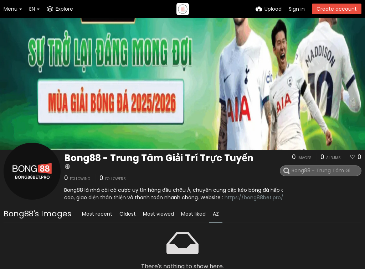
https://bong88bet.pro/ (254, 197)
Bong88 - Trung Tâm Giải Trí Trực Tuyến (158, 158)
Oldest (127, 213)
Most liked (193, 213)
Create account (337, 8)
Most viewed (158, 213)
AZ (216, 213)
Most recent (97, 213)
